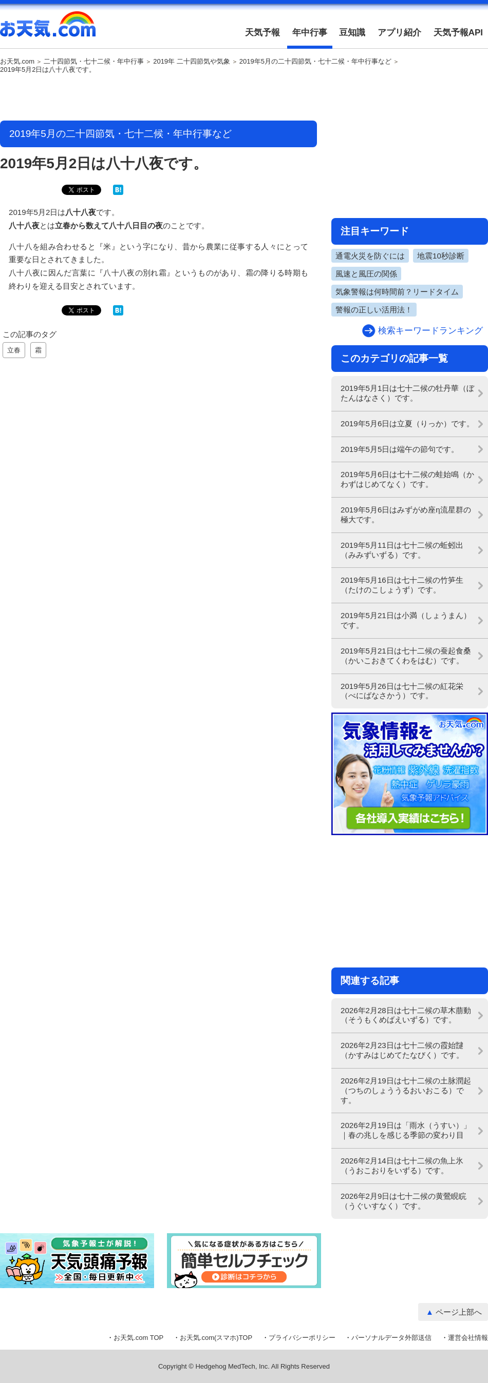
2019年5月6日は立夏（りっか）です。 (407, 423)
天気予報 (262, 32)
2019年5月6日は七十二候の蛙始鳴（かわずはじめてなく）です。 (407, 479)
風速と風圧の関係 (366, 273)
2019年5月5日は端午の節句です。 (400, 449)
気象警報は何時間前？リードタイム (397, 291)
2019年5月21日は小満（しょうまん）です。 (406, 620)
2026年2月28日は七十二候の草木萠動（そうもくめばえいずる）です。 (406, 1015)
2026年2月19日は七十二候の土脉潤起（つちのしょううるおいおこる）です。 (406, 1090)
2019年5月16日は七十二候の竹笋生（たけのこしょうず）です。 (402, 585)
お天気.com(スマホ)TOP (216, 1337)
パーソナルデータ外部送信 (391, 1337)
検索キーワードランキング (430, 330)
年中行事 (309, 32)
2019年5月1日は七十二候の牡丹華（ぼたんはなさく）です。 (407, 393)
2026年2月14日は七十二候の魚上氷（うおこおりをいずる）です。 (402, 1165)
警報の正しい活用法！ (373, 309)
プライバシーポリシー (302, 1337)
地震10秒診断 (440, 255)
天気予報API (458, 32)
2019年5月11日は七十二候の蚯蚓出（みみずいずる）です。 (402, 550)
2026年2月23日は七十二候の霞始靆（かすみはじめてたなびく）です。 (402, 1050)
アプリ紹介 (399, 32)
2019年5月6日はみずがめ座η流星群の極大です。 (406, 514)
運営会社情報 (468, 1337)
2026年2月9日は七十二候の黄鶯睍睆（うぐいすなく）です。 (403, 1201)
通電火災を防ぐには (370, 255)
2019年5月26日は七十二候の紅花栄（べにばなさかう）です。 (402, 691)
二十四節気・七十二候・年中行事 (94, 61)
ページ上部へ (459, 1312)
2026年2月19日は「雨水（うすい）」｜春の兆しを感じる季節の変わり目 (406, 1130)
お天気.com (48, 29)
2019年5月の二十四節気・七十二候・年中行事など (315, 61)
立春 (14, 350)
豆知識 (352, 32)
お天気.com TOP (138, 1337)
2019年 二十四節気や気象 (191, 61)
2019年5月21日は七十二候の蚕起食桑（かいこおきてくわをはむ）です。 (406, 655)
